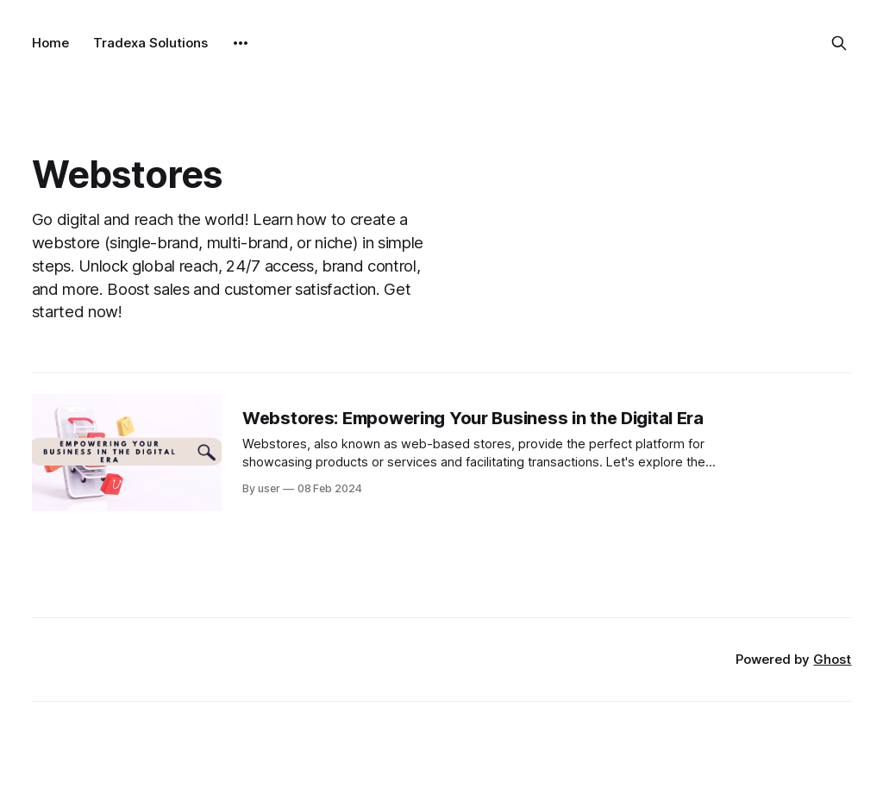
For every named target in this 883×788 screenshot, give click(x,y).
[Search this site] (839, 43)
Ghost (832, 659)
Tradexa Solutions (150, 42)
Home (50, 42)
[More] (240, 43)
